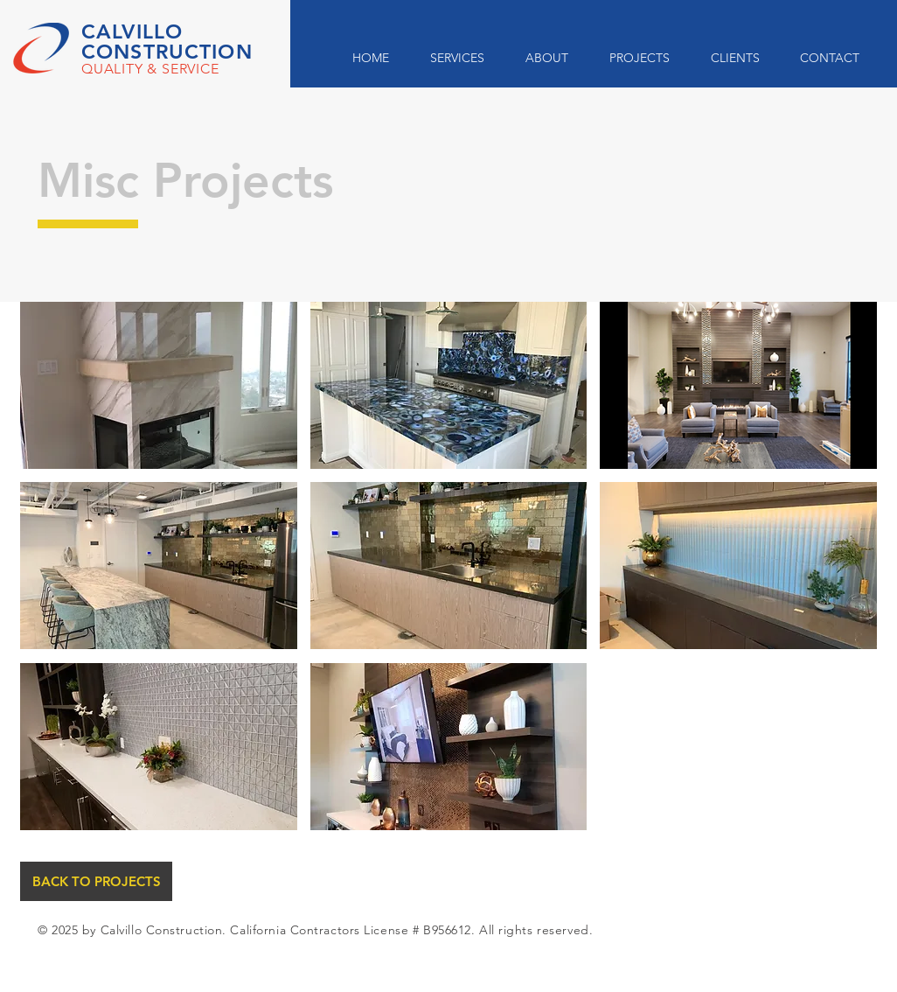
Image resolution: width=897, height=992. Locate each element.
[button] (158, 385)
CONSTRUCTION (167, 51)
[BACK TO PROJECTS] (96, 881)
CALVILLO (132, 31)
